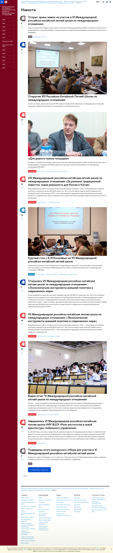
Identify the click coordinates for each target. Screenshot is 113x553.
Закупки (23, 511)
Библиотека (77, 497)
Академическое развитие (62, 509)
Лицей (40, 497)
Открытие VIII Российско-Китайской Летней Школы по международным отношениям (62, 98)
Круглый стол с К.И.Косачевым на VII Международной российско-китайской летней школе (62, 259)
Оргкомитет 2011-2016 (8, 45)
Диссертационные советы (63, 504)
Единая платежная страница (28, 540)
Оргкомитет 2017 (7, 41)
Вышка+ (41, 507)
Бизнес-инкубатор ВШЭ (45, 520)
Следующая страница (39, 470)
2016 (3, 50)
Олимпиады (41, 502)
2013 (3, 60)
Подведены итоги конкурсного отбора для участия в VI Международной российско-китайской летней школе (62, 451)
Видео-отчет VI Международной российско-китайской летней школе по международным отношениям (62, 397)
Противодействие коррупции (25, 520)
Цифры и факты (25, 497)
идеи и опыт (41, 171)
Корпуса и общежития (26, 508)
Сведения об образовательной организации (25, 532)
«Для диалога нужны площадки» (48, 158)
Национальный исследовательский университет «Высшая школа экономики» (40, 488)
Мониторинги (59, 502)
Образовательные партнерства (43, 523)
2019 (3, 30)
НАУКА (58, 495)
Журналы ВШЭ (78, 509)
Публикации (77, 511)
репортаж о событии (51, 274)
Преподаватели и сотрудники (28, 506)
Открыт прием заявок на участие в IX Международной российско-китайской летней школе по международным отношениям (63, 20)
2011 (3, 68)
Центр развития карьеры (45, 517)
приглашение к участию (39, 37)
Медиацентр (77, 507)
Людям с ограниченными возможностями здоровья (27, 537)
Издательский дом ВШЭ (80, 500)
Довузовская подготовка (45, 500)
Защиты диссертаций (61, 507)
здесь (98, 548)
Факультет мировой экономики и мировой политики (57, 171)
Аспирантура (42, 511)
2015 (3, 53)
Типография (77, 504)
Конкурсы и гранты (61, 511)
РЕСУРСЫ (77, 495)
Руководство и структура (27, 500)
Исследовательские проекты (63, 500)
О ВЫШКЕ (24, 495)
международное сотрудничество (68, 274)
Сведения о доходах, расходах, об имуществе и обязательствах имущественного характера (28, 526)
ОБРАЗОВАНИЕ (43, 495)
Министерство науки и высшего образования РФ (98, 498)
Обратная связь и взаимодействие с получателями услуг (44, 528)
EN (99, 1)
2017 (3, 37)
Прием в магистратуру (44, 509)
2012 (3, 64)
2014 (3, 57)
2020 (3, 27)
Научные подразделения (62, 497)
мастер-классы (42, 202)
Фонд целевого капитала (27, 517)
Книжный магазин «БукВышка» (81, 502)
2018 (3, 34)
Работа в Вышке (25, 543)
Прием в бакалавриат (44, 504)
